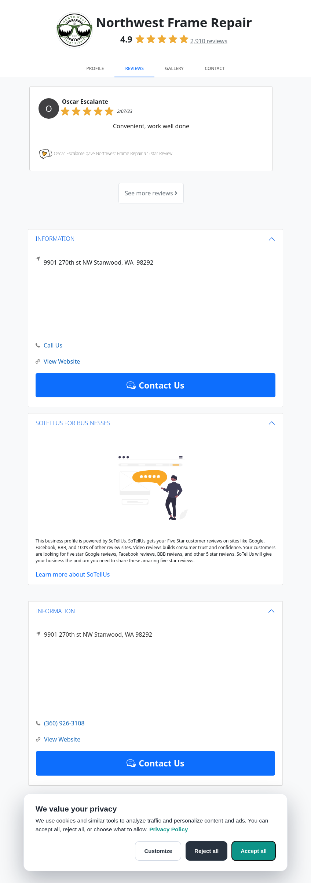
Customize (158, 851)
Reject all (206, 851)
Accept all (254, 851)
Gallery (174, 68)
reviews (208, 41)
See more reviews (151, 193)
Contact (215, 68)
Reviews (134, 68)
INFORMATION (55, 611)
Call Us (49, 345)
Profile (95, 68)
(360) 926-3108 (60, 723)
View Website (58, 739)
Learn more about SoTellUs (73, 574)
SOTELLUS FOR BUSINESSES (73, 423)
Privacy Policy (168, 829)
